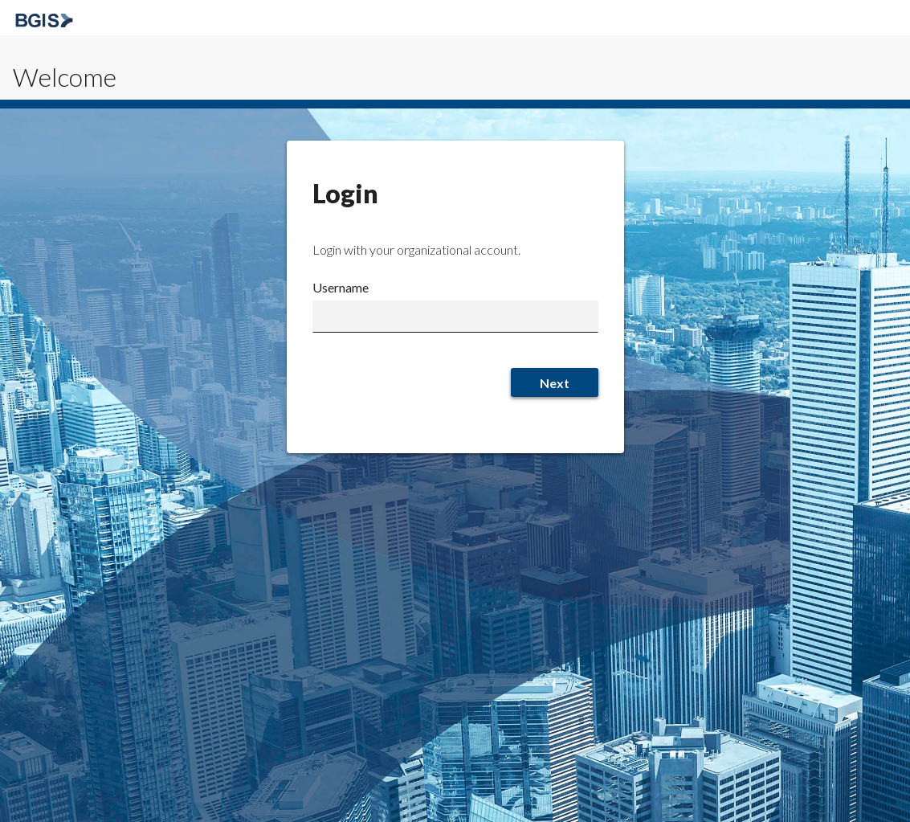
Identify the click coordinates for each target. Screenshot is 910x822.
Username (340, 287)
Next (554, 383)
